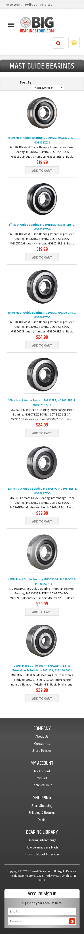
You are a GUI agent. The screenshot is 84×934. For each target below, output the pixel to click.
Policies (31, 4)
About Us (42, 736)
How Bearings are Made (42, 847)
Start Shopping (42, 805)
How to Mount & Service (42, 854)
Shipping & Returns (42, 812)
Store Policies (42, 750)
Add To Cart (42, 170)
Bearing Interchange (42, 840)
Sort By (26, 82)
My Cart (42, 778)
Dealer (42, 820)
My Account (14, 4)
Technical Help (42, 785)
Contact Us (42, 743)
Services (46, 4)
